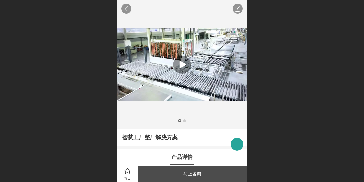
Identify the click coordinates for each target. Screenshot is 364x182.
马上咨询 (192, 173)
